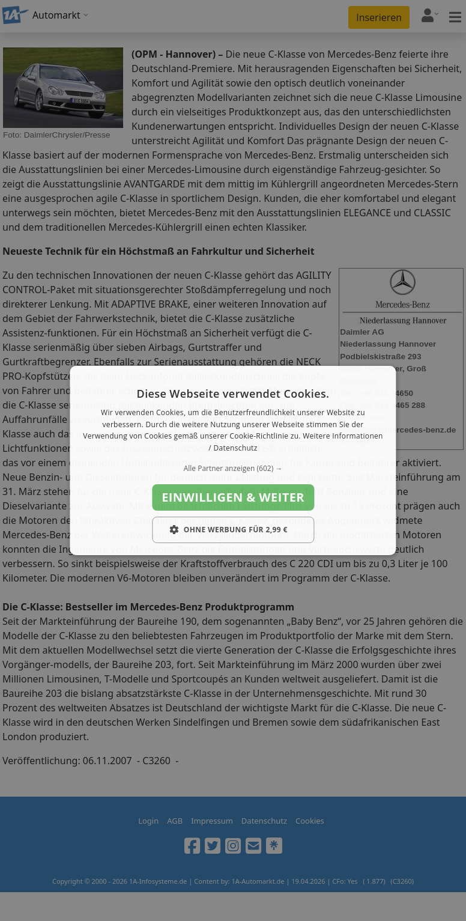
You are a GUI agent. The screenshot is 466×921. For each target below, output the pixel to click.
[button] (233, 468)
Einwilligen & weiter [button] (233, 497)
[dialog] (233, 461)
